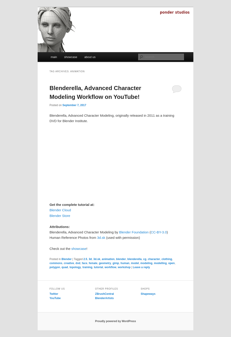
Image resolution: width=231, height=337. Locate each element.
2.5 (85, 259)
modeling (146, 263)
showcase (70, 57)
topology (75, 267)
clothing (167, 259)
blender (121, 259)
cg (144, 259)
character (154, 259)
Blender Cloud (60, 210)
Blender (67, 259)
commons (55, 263)
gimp (116, 263)
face (84, 263)
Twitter (53, 293)
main (54, 57)
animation (108, 259)
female (93, 263)
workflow (110, 267)
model (135, 263)
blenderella (134, 259)
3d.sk (101, 237)
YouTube (55, 298)
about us (90, 57)
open (171, 263)
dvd (78, 263)
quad (65, 267)
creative (69, 263)
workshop (124, 267)
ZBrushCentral (104, 293)
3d (90, 259)
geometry (105, 263)
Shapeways (148, 293)
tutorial (98, 267)
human (124, 263)
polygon (54, 267)
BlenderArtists (104, 298)
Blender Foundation (134, 232)
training (87, 267)
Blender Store (59, 216)
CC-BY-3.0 (159, 232)
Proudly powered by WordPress (115, 321)
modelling (160, 263)
